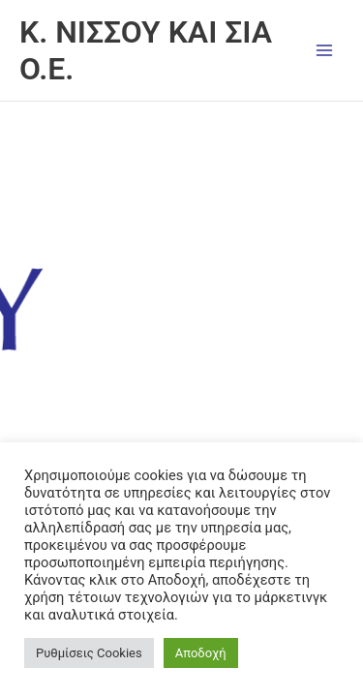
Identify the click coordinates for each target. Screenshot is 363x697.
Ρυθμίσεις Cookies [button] (89, 653)
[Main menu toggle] (325, 50)
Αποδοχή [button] (201, 653)
